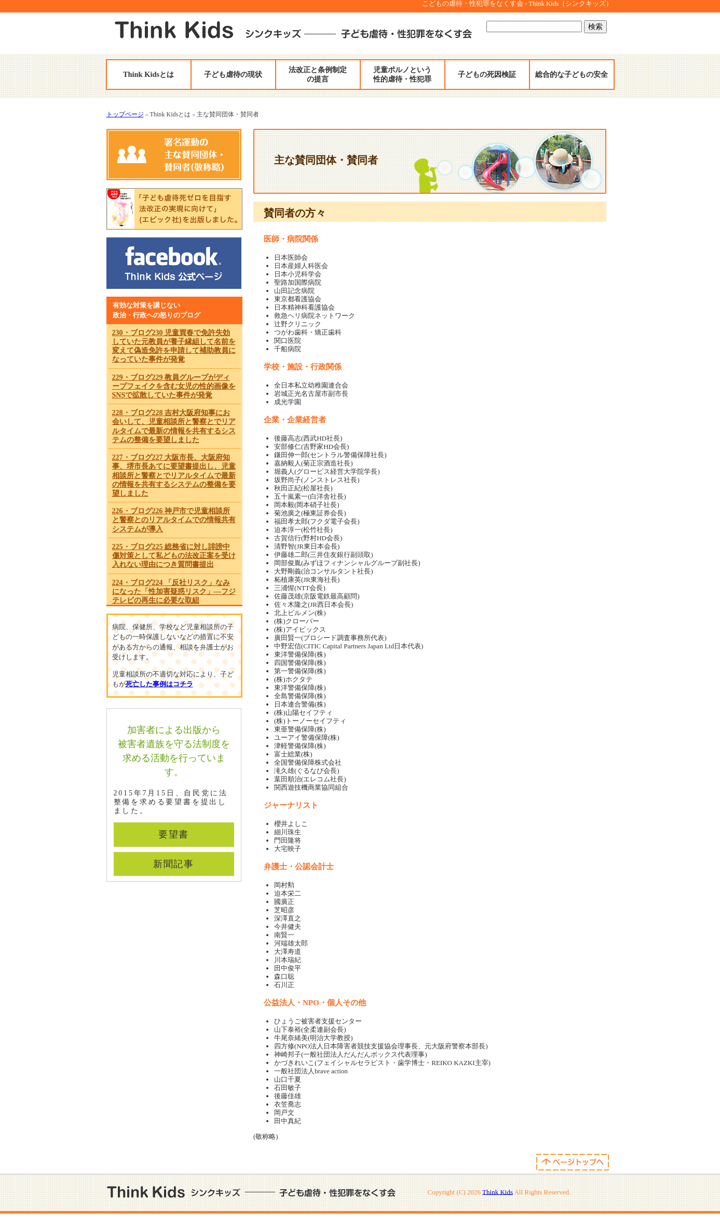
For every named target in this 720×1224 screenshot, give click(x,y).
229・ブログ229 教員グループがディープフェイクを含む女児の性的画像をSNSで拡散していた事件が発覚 (174, 386)
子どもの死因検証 (487, 74)
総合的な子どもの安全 (571, 74)
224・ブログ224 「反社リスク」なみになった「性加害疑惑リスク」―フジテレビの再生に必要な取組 (174, 591)
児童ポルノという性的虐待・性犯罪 (402, 74)
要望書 (173, 834)
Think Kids (497, 1191)
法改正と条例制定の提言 (318, 74)
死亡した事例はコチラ (159, 684)
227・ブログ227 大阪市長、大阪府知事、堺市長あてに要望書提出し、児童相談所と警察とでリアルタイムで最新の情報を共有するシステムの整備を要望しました (174, 475)
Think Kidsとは (148, 74)
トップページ (125, 114)
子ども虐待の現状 (233, 74)
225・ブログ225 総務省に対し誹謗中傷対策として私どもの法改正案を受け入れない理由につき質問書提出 (174, 555)
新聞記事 (173, 864)
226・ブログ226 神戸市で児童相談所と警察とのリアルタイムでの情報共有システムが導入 (174, 520)
